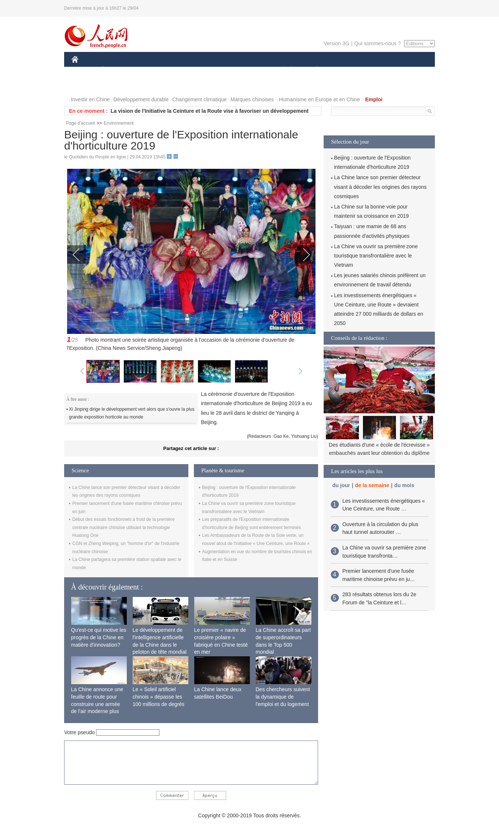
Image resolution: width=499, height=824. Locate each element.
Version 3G (336, 43)
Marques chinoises (252, 99)
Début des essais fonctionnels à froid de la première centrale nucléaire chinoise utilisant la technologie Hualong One (123, 527)
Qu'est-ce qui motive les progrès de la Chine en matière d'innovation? (98, 637)
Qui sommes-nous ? (377, 43)
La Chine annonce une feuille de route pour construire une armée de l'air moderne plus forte (97, 703)
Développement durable (141, 99)
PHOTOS (408, 70)
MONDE (150, 70)
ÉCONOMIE (116, 70)
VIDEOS (86, 85)
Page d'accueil (80, 123)
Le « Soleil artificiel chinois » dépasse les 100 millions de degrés (159, 696)
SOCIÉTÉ (280, 70)
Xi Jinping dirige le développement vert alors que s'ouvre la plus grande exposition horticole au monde (131, 413)
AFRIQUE (181, 70)
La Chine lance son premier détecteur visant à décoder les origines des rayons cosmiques (380, 186)
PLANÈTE (313, 70)
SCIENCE (214, 70)
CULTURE (247, 70)
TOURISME (374, 70)
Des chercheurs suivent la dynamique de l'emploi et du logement (283, 696)
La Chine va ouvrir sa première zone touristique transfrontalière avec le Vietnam (376, 255)
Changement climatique (199, 99)
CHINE (84, 70)
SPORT (343, 70)
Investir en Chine (90, 99)
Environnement (119, 123)
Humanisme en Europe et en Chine (319, 99)
